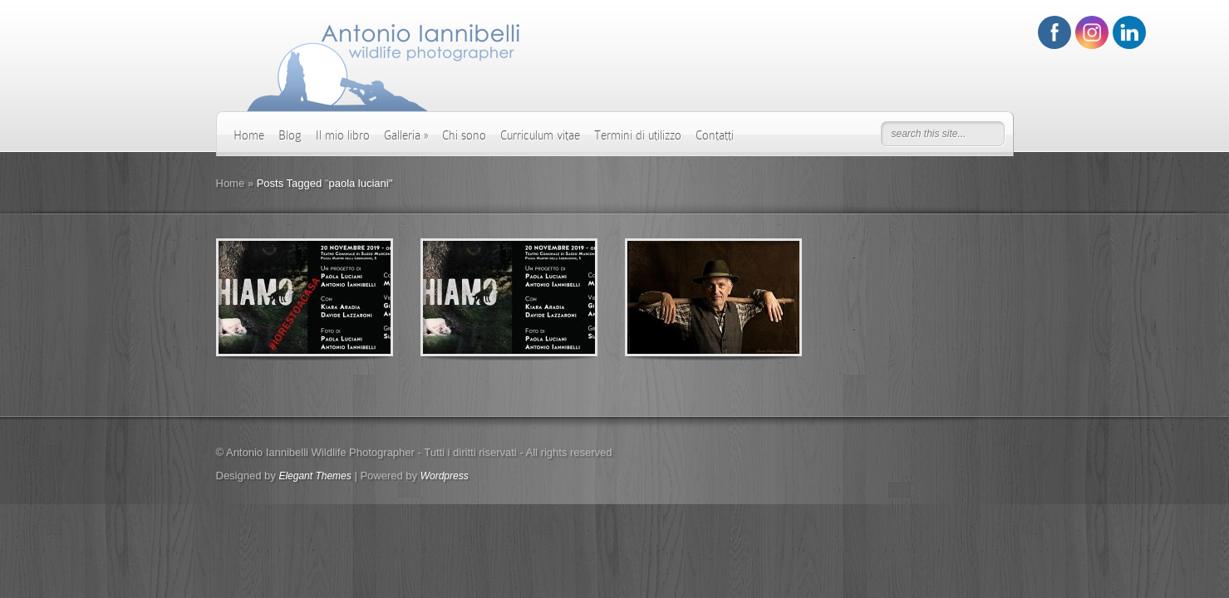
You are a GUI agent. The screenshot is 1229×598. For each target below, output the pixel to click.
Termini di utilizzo (637, 135)
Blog (290, 135)
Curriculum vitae (540, 135)
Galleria (406, 135)
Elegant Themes (314, 476)
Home (249, 135)
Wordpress (444, 476)
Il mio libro (343, 135)
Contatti (715, 135)
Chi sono (464, 135)
